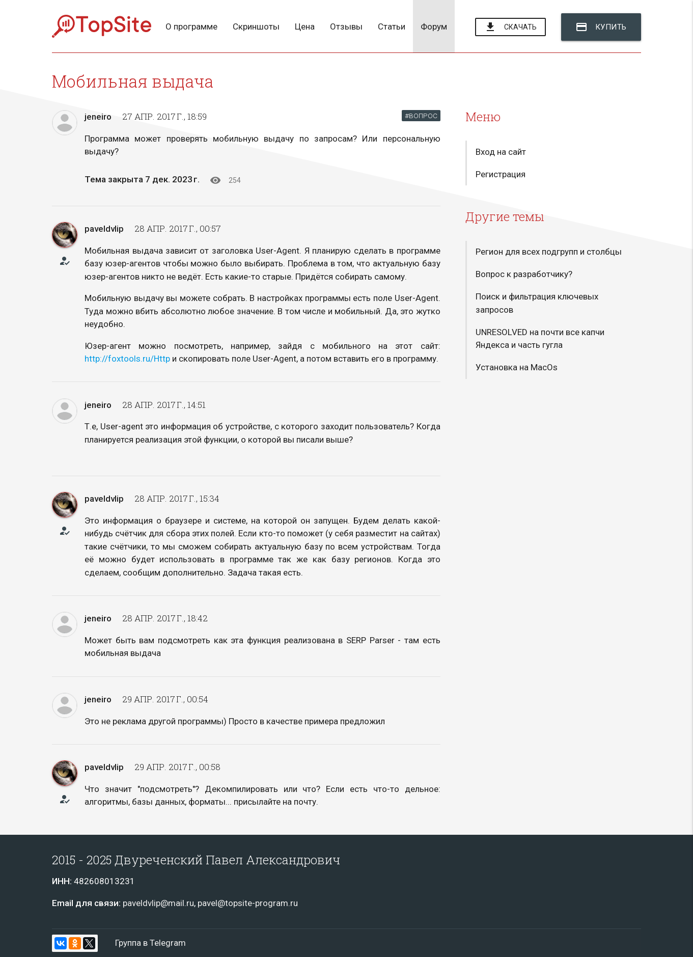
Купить (601, 27)
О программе (191, 26)
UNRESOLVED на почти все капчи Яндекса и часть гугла (540, 338)
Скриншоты (256, 26)
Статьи (391, 26)
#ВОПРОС (421, 116)
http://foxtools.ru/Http (127, 358)
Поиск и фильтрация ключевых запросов (537, 303)
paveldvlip (104, 229)
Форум (434, 26)
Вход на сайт (501, 152)
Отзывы (346, 26)
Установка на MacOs (517, 368)
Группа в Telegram (150, 943)
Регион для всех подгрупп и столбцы (549, 252)
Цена (305, 26)
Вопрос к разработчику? (524, 274)
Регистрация (500, 174)
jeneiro (98, 117)
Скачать (510, 27)
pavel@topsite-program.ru (248, 903)
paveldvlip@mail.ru (158, 903)
